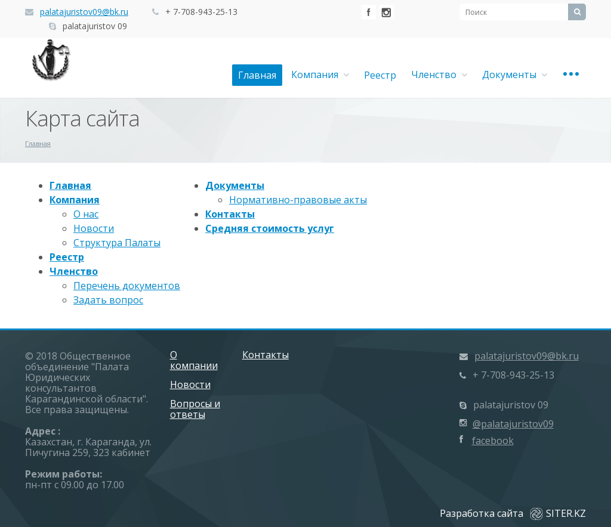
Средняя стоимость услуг (269, 228)
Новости (93, 228)
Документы (514, 74)
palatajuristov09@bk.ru (84, 11)
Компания (320, 74)
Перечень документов (126, 285)
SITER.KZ (558, 513)
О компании (194, 360)
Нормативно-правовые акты (298, 199)
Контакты (230, 214)
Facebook (369, 12)
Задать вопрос (108, 299)
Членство (439, 74)
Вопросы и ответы (195, 409)
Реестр (380, 75)
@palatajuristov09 (513, 423)
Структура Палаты (117, 242)
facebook (493, 440)
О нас (85, 214)
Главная (257, 75)
